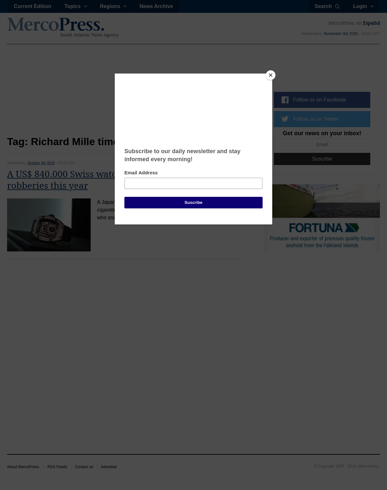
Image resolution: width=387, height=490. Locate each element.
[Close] (270, 75)
